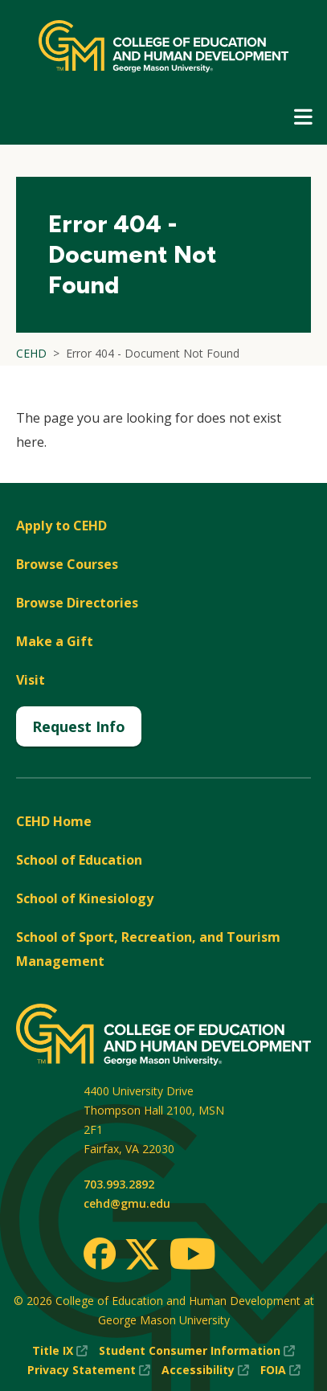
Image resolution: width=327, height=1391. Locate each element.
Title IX (60, 1350)
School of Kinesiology (84, 898)
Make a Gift (54, 641)
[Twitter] (142, 1255)
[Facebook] (100, 1254)
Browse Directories (77, 603)
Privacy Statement (88, 1370)
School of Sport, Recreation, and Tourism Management (148, 949)
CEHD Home (54, 821)
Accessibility (205, 1370)
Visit (30, 680)
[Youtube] (192, 1256)
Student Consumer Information (197, 1350)
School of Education (79, 860)
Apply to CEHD (61, 525)
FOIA (280, 1370)
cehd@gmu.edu (127, 1203)
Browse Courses (67, 564)
